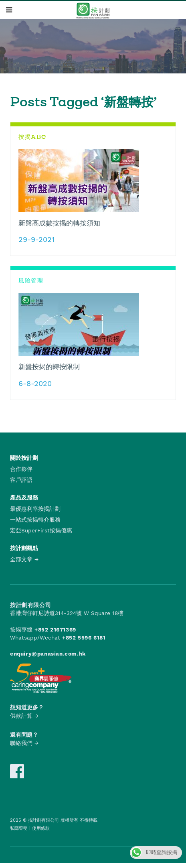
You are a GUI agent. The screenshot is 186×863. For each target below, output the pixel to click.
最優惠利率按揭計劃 (35, 509)
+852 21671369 (55, 629)
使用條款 (41, 828)
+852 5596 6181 (83, 637)
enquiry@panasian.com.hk (48, 653)
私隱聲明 (19, 828)
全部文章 (21, 559)
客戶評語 (21, 480)
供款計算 (21, 716)
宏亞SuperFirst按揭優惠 (41, 530)
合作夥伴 (21, 469)
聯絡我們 (21, 743)
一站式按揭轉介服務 (35, 519)
